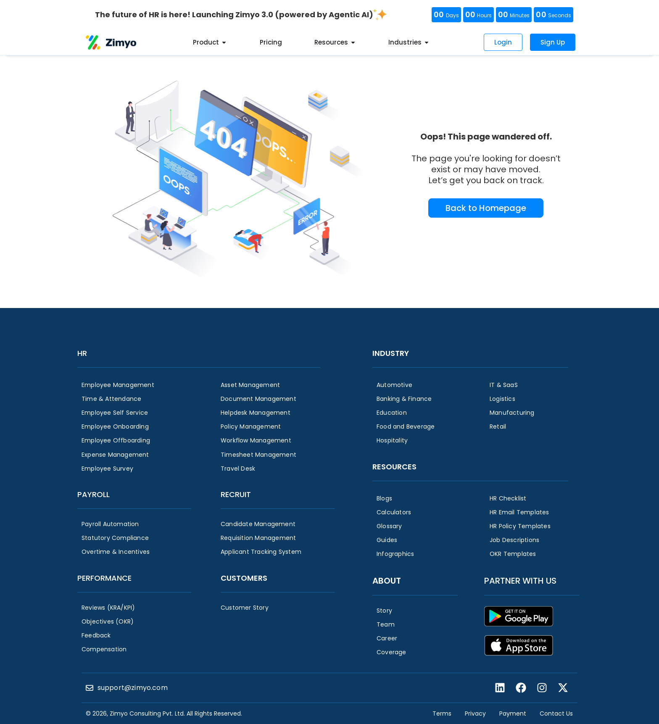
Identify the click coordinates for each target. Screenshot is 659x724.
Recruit (236, 494)
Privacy (475, 713)
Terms (441, 713)
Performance (104, 578)
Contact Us (556, 713)
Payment (512, 713)
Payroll (93, 494)
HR (82, 353)
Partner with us (520, 581)
